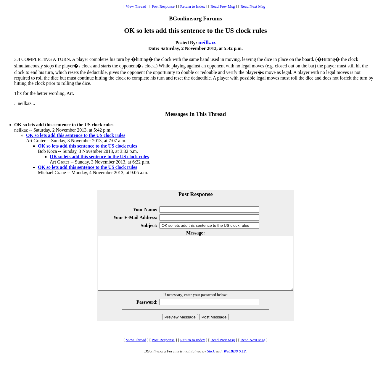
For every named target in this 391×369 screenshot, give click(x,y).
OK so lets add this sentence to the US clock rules (75, 135)
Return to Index (192, 6)
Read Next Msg (252, 6)
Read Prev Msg (222, 6)
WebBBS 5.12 (234, 362)
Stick (211, 362)
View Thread (136, 6)
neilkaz (207, 42)
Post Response (163, 6)
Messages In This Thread (195, 114)
